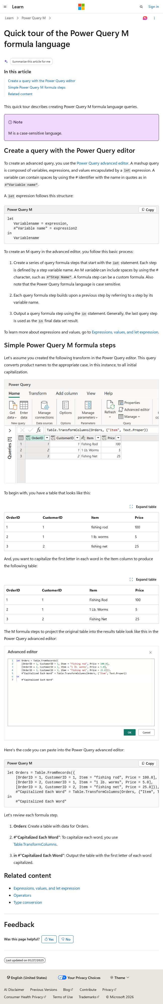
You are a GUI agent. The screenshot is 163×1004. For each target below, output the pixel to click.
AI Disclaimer (14, 989)
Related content (20, 93)
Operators (22, 895)
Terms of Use (63, 996)
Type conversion (28, 902)
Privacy (107, 989)
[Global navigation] (5, 6)
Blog (66, 989)
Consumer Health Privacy (23, 996)
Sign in (153, 6)
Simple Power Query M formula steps (36, 87)
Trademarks (87, 996)
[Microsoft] (81, 7)
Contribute (88, 989)
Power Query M (34, 17)
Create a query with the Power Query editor (41, 80)
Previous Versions (43, 989)
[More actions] (154, 18)
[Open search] (141, 6)
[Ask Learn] (145, 18)
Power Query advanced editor (103, 163)
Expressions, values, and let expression (125, 331)
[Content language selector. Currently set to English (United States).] (27, 978)
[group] (81, 787)
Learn (9, 17)
